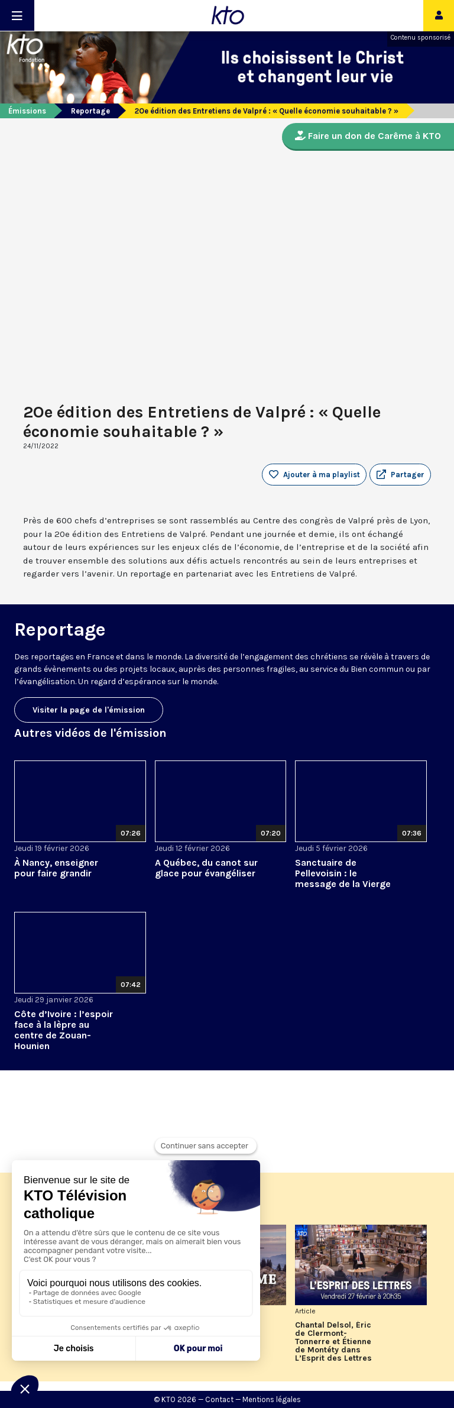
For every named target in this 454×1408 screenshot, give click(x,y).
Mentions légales (271, 1399)
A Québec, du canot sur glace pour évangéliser (206, 868)
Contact (219, 1399)
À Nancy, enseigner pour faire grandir (56, 868)
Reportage (90, 110)
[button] (400, 475)
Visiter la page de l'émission (89, 710)
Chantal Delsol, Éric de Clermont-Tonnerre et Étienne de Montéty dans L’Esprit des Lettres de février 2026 (333, 1341)
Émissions (27, 110)
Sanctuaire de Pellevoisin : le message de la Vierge (343, 873)
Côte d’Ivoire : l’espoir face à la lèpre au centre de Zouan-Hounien (63, 1029)
